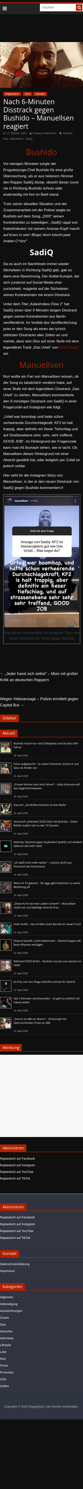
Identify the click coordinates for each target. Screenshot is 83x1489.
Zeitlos (4, 1386)
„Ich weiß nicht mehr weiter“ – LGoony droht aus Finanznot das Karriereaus (43, 864)
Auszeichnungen (11, 1311)
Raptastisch (12, 93)
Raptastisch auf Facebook (17, 1158)
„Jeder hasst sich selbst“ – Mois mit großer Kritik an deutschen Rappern (39, 677)
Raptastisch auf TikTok (15, 1178)
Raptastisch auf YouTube (16, 1172)
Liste (3, 1352)
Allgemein (6, 1297)
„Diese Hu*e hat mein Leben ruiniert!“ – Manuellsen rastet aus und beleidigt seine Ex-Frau (45, 905)
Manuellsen (16, 138)
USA (3, 1379)
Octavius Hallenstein (44, 133)
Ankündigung (9, 1304)
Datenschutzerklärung (14, 1264)
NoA (3, 1358)
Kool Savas (68, 347)
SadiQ (29, 138)
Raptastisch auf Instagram (17, 1165)
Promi (4, 1365)
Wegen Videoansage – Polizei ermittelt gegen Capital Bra (39, 702)
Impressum (7, 1271)
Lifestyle (40, 93)
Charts (4, 1317)
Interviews (7, 1338)
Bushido (67, 133)
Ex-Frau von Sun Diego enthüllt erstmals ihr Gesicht (44, 982)
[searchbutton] (79, 7)
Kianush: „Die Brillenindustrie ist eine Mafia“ (40, 805)
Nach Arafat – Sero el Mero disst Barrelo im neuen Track (47, 924)
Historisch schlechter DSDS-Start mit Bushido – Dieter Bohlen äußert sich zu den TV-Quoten (46, 823)
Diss (27, 93)
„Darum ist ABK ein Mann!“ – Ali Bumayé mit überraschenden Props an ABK (40, 1021)
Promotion (7, 1372)
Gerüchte (6, 1331)
